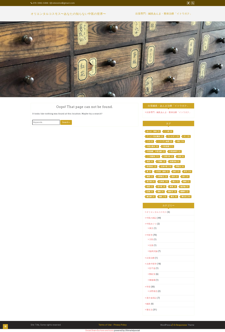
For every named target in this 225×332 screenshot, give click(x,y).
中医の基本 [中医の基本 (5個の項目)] (152, 146)
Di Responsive (179, 325)
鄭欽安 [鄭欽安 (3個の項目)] (172, 192)
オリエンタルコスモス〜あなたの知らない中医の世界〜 (68, 13)
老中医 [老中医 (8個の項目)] (161, 187)
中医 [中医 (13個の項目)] (180, 141)
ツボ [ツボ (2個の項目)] (150, 141)
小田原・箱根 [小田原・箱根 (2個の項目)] (162, 171)
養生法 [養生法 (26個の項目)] (186, 197)
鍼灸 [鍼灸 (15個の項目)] (162, 197)
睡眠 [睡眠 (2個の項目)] (186, 181)
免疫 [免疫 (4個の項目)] (150, 161)
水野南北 (153, 291)
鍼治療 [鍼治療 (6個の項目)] (151, 197)
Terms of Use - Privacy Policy (112, 325)
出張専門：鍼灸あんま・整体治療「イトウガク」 (163, 13)
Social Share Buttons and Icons (99, 330)
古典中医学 (151, 264)
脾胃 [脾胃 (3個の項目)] (173, 187)
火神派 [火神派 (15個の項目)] (163, 181)
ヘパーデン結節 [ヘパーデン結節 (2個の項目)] (164, 141)
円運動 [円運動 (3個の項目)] (161, 161)
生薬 (151, 245)
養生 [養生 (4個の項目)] (174, 197)
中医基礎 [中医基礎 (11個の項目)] (167, 146)
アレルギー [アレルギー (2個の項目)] (173, 136)
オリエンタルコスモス (156, 212)
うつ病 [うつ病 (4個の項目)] (168, 131)
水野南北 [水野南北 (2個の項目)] (162, 176)
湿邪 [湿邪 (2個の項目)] (174, 176)
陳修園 (152, 280)
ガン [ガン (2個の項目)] (186, 136)
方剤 (151, 239)
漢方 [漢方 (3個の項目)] (185, 176)
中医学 (149, 235)
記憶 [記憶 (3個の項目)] (150, 192)
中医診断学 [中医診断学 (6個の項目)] (175, 151)
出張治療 (150, 258)
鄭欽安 (152, 274)
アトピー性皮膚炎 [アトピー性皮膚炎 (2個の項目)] (155, 136)
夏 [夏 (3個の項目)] (149, 171)
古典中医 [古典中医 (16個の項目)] (166, 166)
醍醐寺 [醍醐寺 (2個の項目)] (185, 192)
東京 (151, 228)
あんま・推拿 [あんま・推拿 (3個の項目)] (153, 131)
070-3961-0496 (39, 3)
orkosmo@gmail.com (62, 3)
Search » (66, 122)
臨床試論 (153, 251)
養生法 (149, 309)
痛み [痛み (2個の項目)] (175, 181)
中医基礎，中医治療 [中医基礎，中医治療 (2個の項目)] (156, 151)
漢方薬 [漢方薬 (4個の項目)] (151, 181)
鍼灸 (148, 304)
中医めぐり (151, 224)
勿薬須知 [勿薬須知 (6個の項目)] (174, 161)
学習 (148, 287)
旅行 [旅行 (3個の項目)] (176, 171)
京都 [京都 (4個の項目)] (181, 156)
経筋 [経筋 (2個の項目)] (150, 187)
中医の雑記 (151, 218)
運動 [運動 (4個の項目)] (160, 192)
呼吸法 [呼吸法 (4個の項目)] (180, 166)
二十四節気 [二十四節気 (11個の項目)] (153, 156)
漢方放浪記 (151, 298)
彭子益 (152, 268)
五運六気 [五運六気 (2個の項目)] (168, 156)
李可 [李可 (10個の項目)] (187, 171)
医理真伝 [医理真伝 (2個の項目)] (151, 166)
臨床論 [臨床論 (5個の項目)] (185, 187)
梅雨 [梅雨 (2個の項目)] (150, 176)
